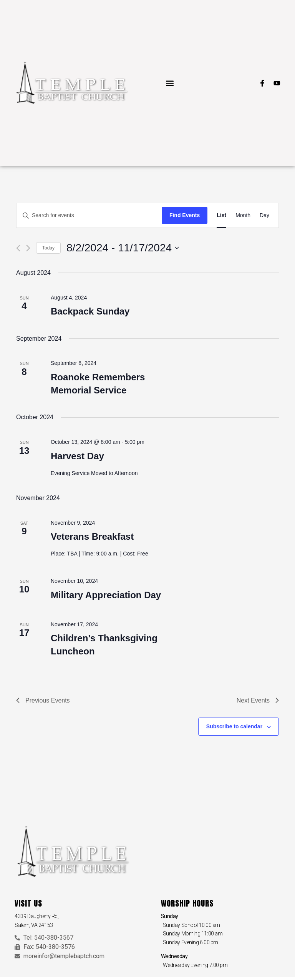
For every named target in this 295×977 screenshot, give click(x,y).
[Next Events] (28, 248)
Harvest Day (77, 456)
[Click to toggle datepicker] (122, 248)
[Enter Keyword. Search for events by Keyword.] (89, 215)
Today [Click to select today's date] (48, 248)
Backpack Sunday (90, 311)
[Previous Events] (18, 248)
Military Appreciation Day (106, 595)
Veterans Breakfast (92, 536)
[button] (169, 83)
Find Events (184, 215)
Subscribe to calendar (234, 726)
